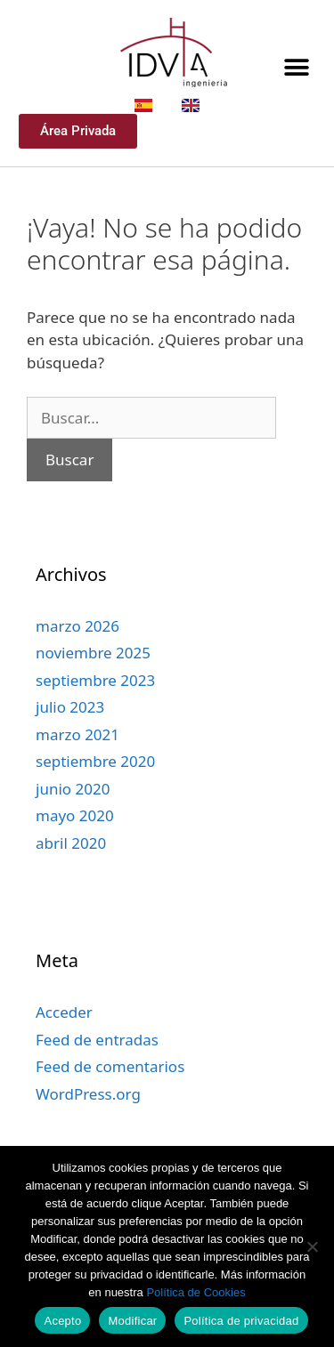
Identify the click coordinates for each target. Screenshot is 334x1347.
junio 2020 (73, 788)
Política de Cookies (195, 1292)
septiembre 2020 (95, 761)
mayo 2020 (75, 815)
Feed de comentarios (110, 1066)
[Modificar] (312, 1246)
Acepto (62, 1320)
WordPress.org (88, 1094)
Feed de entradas (97, 1039)
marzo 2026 (77, 626)
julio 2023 (70, 707)
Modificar (132, 1320)
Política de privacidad (240, 1320)
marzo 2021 (77, 734)
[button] (296, 67)
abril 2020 (71, 843)
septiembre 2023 (95, 680)
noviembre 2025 (93, 652)
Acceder (64, 1012)
